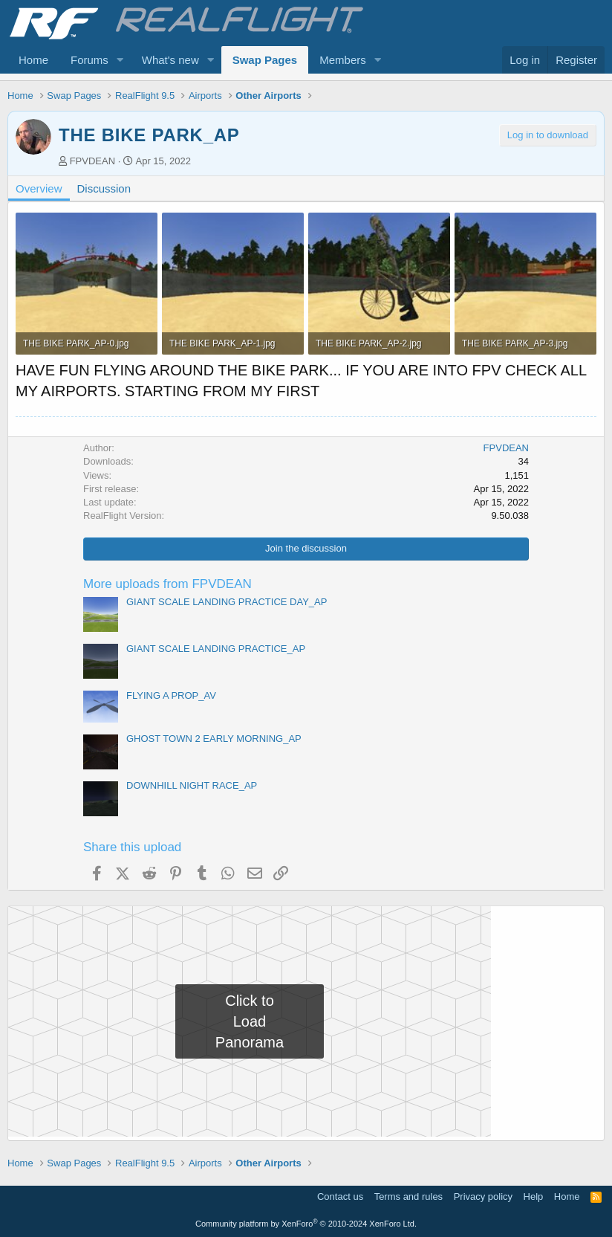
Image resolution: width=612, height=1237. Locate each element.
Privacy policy (483, 1196)
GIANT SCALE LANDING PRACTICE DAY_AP (226, 601)
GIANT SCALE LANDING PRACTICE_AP (215, 648)
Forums (89, 60)
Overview (39, 188)
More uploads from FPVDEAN (167, 584)
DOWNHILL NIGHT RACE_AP (191, 785)
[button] (120, 60)
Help (534, 1196)
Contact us (340, 1196)
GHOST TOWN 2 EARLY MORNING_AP (214, 738)
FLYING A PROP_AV (171, 695)
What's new (170, 60)
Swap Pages (265, 60)
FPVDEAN (92, 161)
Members (342, 60)
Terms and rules (408, 1196)
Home (33, 60)
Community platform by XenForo (306, 1223)
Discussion (104, 188)
